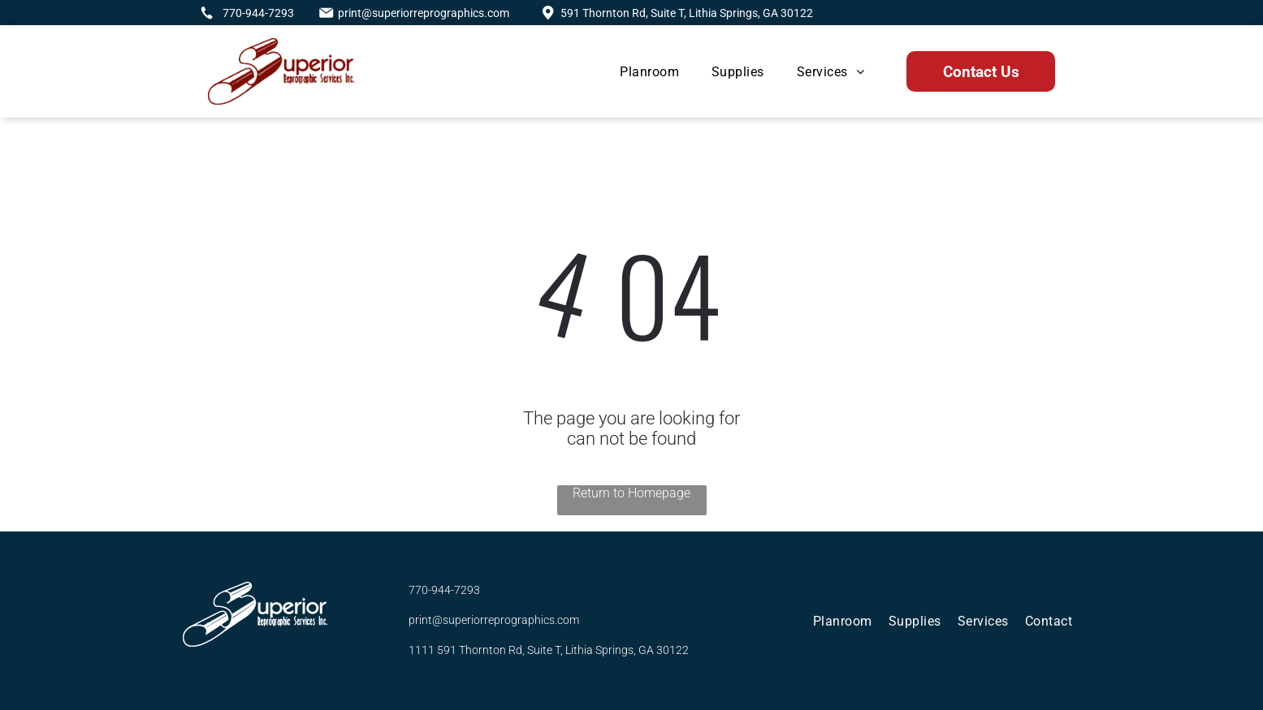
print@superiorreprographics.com (423, 12)
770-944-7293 (258, 12)
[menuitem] (649, 72)
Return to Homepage (631, 493)
